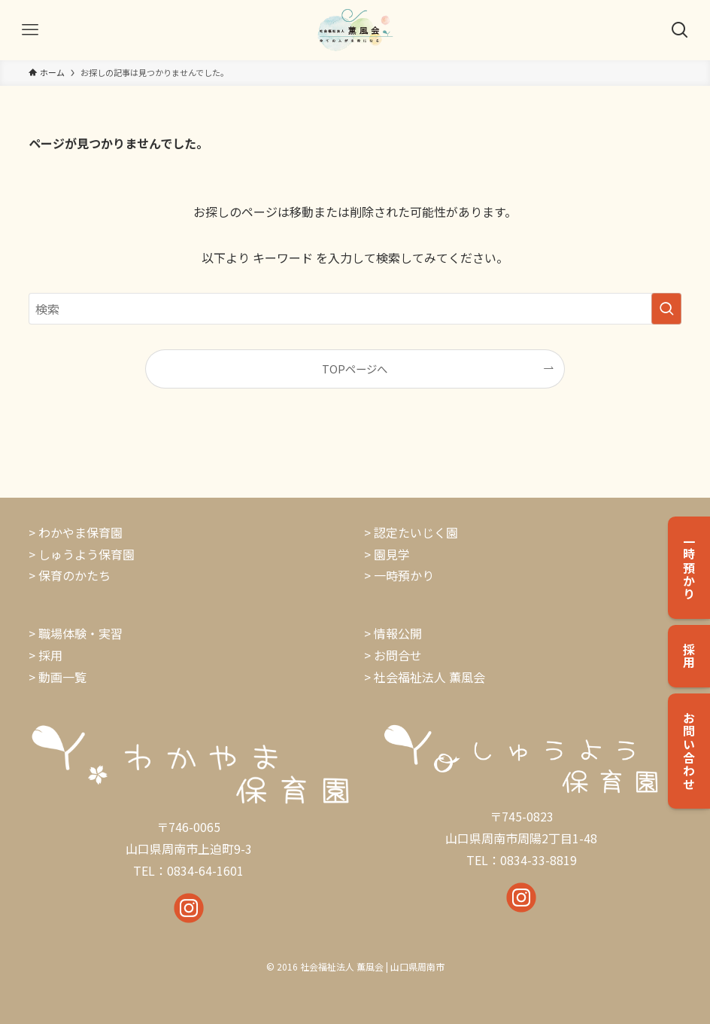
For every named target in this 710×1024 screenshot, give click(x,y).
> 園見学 (387, 554)
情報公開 (398, 633)
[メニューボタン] (30, 30)
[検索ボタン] (680, 30)
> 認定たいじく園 (411, 532)
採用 (50, 655)
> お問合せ (393, 655)
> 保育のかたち (70, 575)
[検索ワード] (355, 309)
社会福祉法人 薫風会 (429, 677)
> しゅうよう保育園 (82, 554)
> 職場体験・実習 (76, 633)
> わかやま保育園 (76, 532)
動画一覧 (62, 677)
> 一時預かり (399, 575)
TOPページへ (354, 368)
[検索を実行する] (666, 309)
